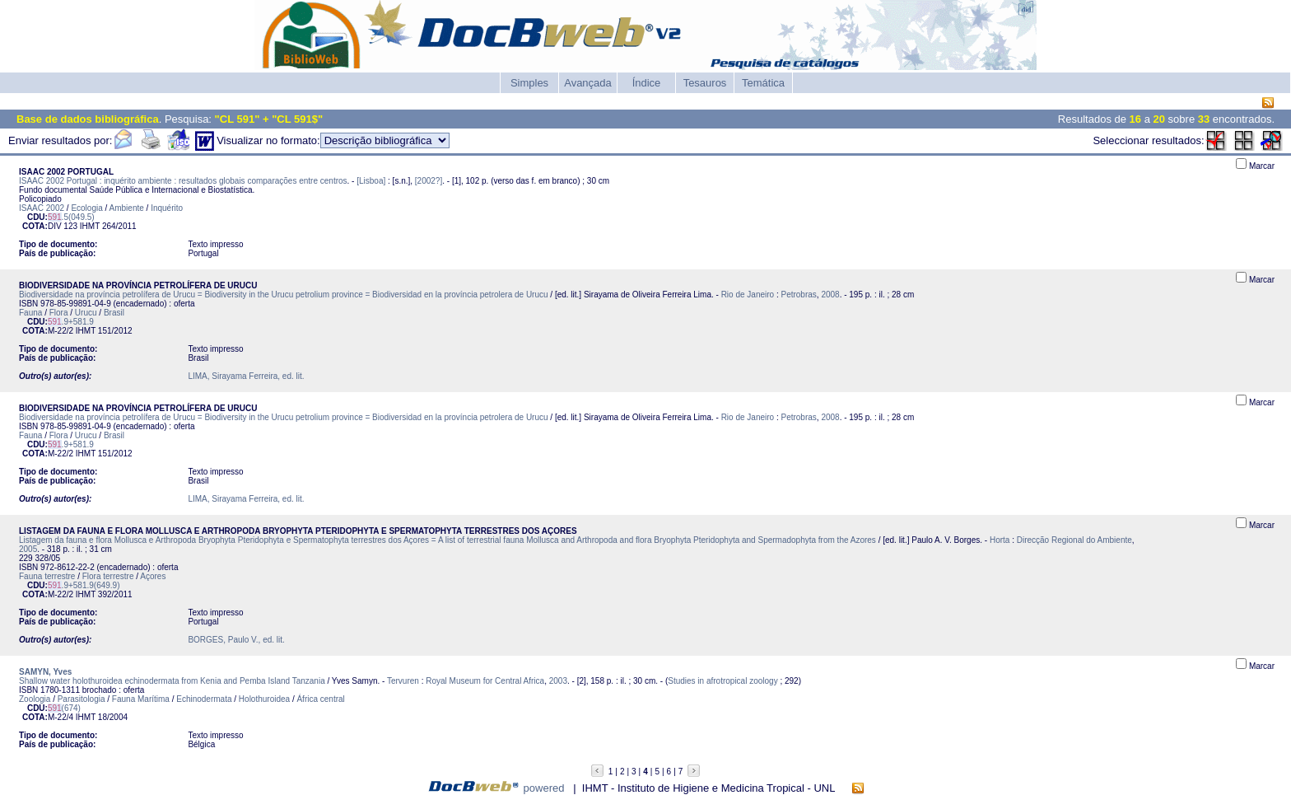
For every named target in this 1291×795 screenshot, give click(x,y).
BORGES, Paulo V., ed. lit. (236, 639)
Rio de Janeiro (747, 294)
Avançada (588, 83)
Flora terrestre (108, 576)
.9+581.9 (71, 321)
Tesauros (705, 83)
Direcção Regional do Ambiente (1074, 540)
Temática (763, 83)
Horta (999, 540)
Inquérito (167, 208)
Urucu (86, 312)
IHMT (90, 226)
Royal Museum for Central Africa (485, 680)
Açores (152, 576)
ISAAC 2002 (41, 208)
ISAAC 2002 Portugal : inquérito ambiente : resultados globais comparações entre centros (183, 180)
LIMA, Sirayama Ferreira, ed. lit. (246, 376)
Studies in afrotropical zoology (722, 680)
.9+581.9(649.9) (84, 585)
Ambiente (127, 208)
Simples (529, 83)
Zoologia (34, 699)
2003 (558, 680)
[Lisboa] (371, 180)
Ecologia (86, 208)
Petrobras (798, 294)
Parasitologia (81, 699)
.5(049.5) (71, 217)
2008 (830, 294)
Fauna (30, 312)
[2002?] (428, 180)
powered (544, 788)
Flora (58, 312)
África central (320, 699)
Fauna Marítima (141, 699)
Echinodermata (203, 699)
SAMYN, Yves (45, 671)
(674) (64, 708)
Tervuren (403, 680)
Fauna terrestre (47, 576)
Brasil (114, 312)
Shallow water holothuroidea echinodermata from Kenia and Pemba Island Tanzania (172, 680)
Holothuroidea (264, 699)
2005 (28, 549)
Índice (646, 83)
